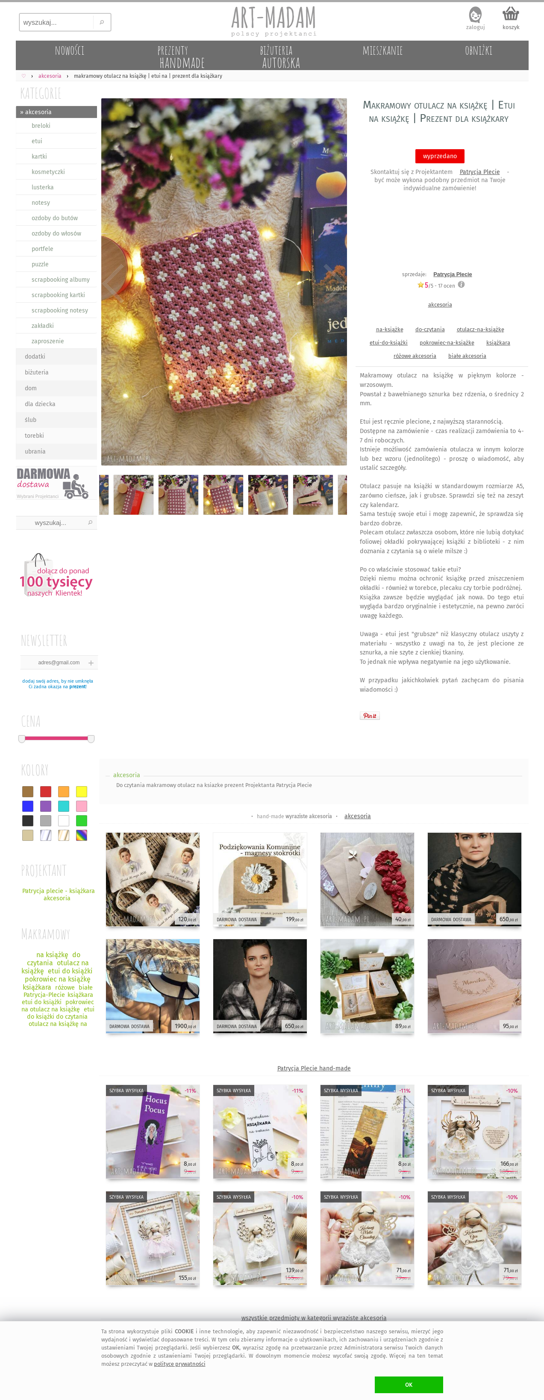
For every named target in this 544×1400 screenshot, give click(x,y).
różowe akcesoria (415, 356)
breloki (41, 126)
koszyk (511, 27)
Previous (113, 283)
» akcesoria (36, 112)
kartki (39, 156)
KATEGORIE (41, 93)
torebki (34, 435)
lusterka (43, 187)
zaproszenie (48, 341)
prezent (77, 687)
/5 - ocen (436, 285)
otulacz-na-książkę (480, 329)
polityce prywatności (180, 1364)
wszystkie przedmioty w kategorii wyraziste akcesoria (314, 1318)
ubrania (35, 451)
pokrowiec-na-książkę (447, 342)
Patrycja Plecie (480, 172)
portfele (42, 249)
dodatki (35, 356)
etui (37, 141)
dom (31, 388)
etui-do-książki (389, 342)
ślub (30, 420)
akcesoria (440, 304)
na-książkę (389, 329)
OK (408, 1385)
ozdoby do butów (55, 218)
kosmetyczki (48, 172)
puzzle (40, 264)
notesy (41, 202)
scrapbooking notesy (60, 310)
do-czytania (430, 329)
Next (333, 283)
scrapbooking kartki (58, 295)
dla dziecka (40, 404)
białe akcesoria (467, 356)
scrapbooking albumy (61, 279)
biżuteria (37, 372)
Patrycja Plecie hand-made (314, 1068)
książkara (498, 342)
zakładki (43, 326)
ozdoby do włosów (56, 233)
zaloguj (475, 27)
